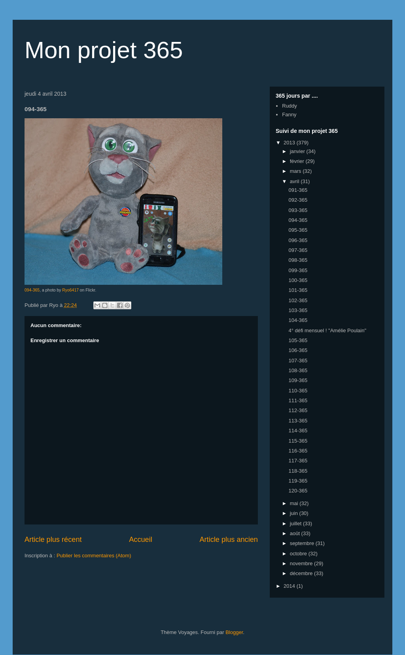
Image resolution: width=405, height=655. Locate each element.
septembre (303, 543)
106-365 (297, 350)
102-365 (297, 300)
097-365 (297, 250)
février (298, 161)
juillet (296, 523)
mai (295, 503)
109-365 (297, 380)
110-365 (297, 391)
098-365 (297, 260)
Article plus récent (53, 539)
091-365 (297, 190)
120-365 (297, 491)
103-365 (297, 310)
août (295, 533)
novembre (302, 563)
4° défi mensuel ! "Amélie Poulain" (327, 330)
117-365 (297, 461)
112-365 (297, 410)
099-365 (297, 270)
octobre (299, 554)
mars (296, 171)
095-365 (297, 230)
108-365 (297, 370)
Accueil (140, 539)
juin (294, 513)
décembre (302, 573)
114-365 (297, 431)
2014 (290, 586)
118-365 (297, 471)
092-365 (297, 200)
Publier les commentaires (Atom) (94, 555)
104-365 (297, 320)
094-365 (32, 290)
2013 (290, 143)
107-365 (297, 360)
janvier (298, 151)
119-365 (297, 481)
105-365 (297, 340)
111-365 (297, 400)
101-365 (297, 290)
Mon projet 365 (104, 50)
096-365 (297, 240)
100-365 (297, 280)
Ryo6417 (70, 290)
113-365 (297, 421)
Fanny (289, 114)
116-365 (297, 451)
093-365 (297, 210)
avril (295, 181)
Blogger (234, 632)
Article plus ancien (228, 539)
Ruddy (289, 106)
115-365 (297, 441)
